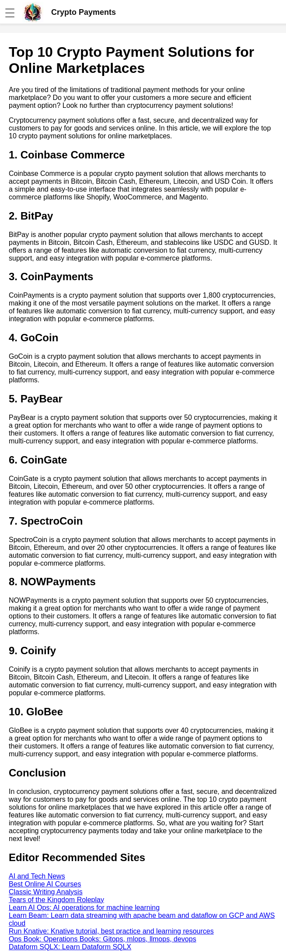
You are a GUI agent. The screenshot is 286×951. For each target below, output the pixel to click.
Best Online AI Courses (45, 884)
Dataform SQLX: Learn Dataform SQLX (70, 947)
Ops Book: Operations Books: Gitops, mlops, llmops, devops (102, 939)
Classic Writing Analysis (46, 892)
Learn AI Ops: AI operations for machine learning (84, 907)
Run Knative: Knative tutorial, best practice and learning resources (111, 931)
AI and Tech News (37, 876)
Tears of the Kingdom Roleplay (56, 899)
